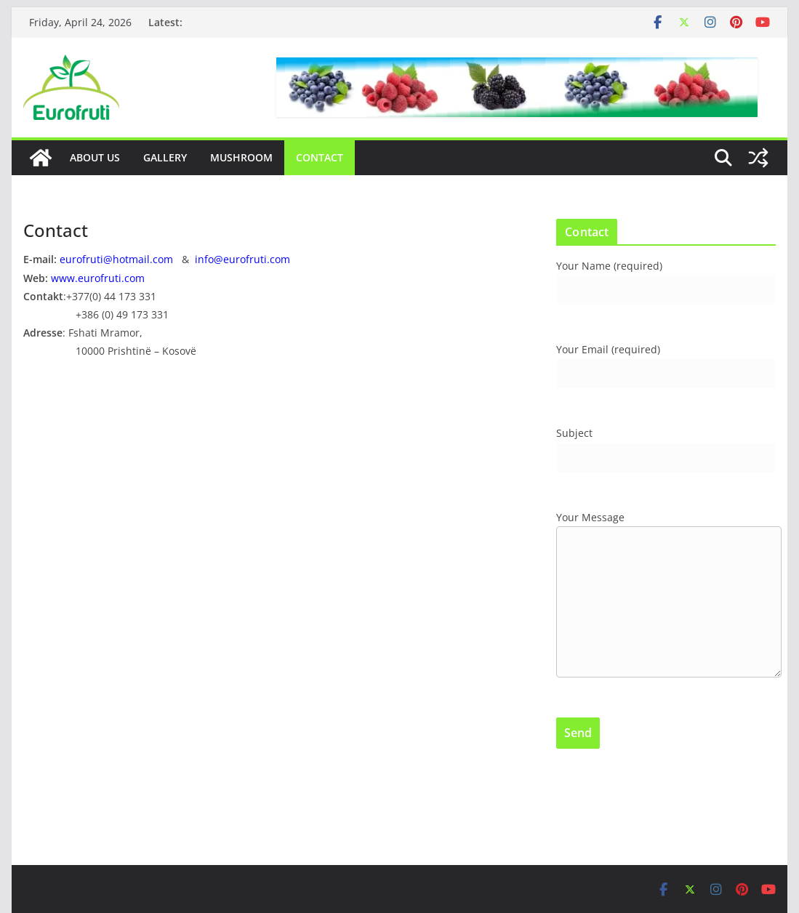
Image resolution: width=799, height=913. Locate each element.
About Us (95, 157)
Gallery (165, 157)
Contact (319, 157)
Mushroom (241, 157)
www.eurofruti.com (98, 278)
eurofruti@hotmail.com (116, 259)
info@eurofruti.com (242, 259)
